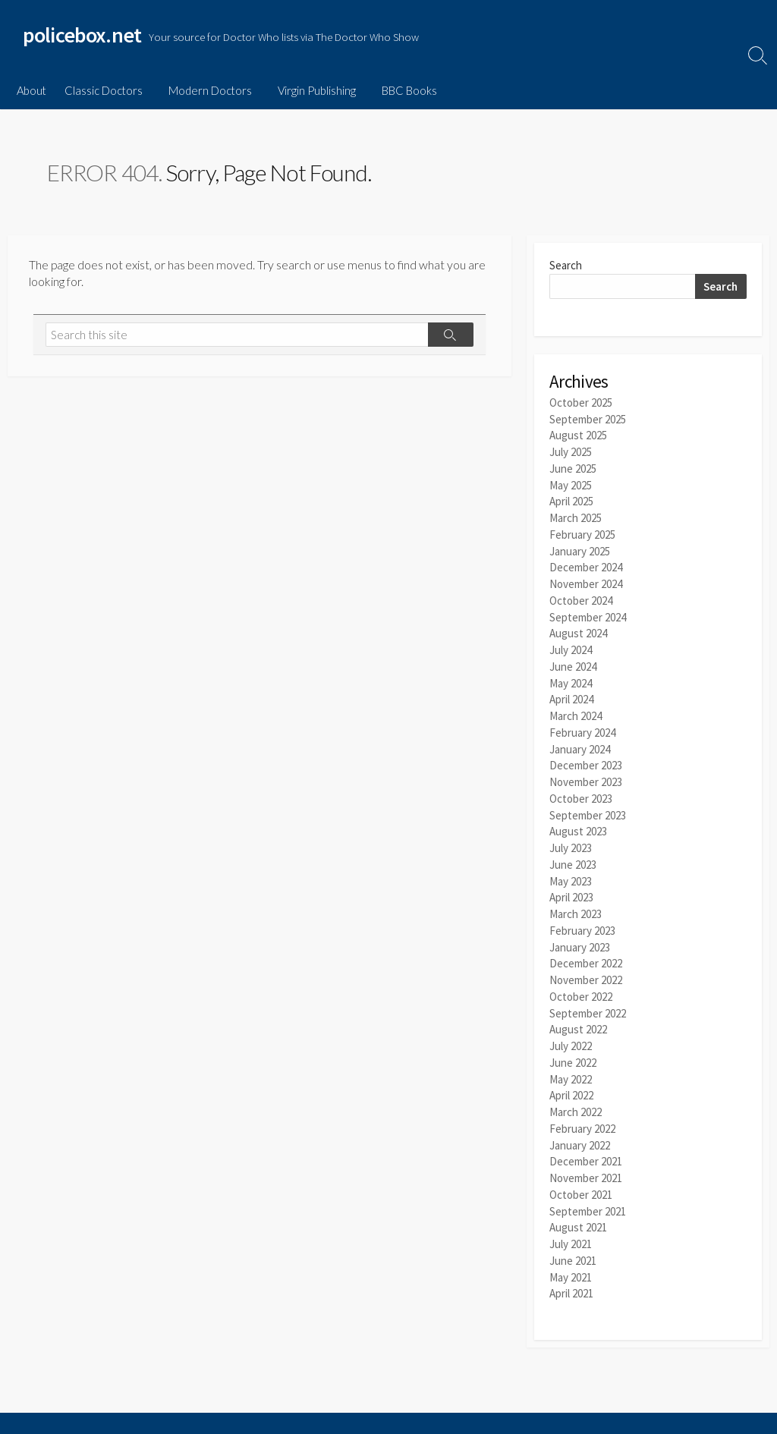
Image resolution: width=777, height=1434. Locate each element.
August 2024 (578, 628)
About (31, 90)
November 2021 (585, 1155)
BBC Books (402, 90)
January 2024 (579, 739)
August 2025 (578, 436)
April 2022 (571, 1075)
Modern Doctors (208, 90)
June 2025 (572, 468)
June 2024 (572, 660)
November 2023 (585, 771)
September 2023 (587, 803)
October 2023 (580, 787)
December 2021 (585, 1139)
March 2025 (575, 515)
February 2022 (582, 1106)
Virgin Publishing (312, 90)
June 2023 (572, 851)
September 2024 (587, 611)
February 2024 (582, 723)
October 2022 (580, 979)
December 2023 (585, 755)
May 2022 (570, 1059)
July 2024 (570, 644)
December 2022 (585, 947)
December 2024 (585, 563)
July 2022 (570, 1027)
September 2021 (587, 1187)
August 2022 (578, 1011)
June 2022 (572, 1043)
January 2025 (579, 547)
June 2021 (572, 1235)
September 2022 (587, 995)
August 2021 (578, 1203)
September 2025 (587, 420)
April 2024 (571, 691)
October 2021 (580, 1171)
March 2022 (575, 1090)
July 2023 (570, 835)
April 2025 (571, 499)
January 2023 (579, 931)
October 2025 (580, 404)
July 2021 (570, 1219)
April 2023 (571, 883)
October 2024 (580, 595)
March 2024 (575, 707)
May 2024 (570, 675)
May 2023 (570, 867)
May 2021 (570, 1251)
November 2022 (585, 963)
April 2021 (571, 1266)
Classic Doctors (103, 90)
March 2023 (575, 899)
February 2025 (582, 531)
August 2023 (578, 819)
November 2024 (585, 579)
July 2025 (570, 452)
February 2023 (582, 915)
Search (565, 266)
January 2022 (579, 1122)
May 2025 (570, 483)
